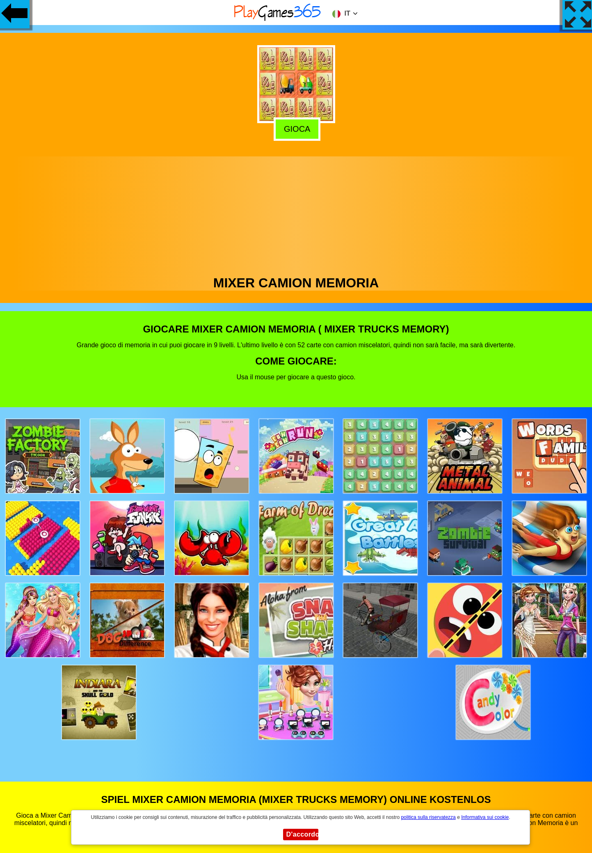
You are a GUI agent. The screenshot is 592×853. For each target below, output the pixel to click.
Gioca (296, 127)
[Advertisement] (296, 213)
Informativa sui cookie (485, 817)
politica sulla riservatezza (428, 817)
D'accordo (302, 834)
